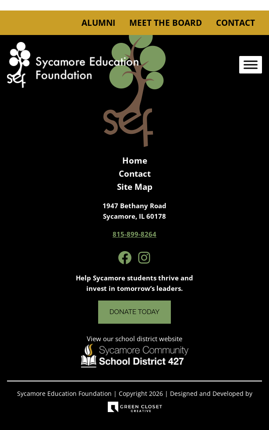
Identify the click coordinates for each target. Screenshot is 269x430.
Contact (235, 22)
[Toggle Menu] (251, 65)
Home (134, 160)
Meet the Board (165, 22)
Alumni (98, 22)
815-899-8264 (134, 234)
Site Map (134, 186)
